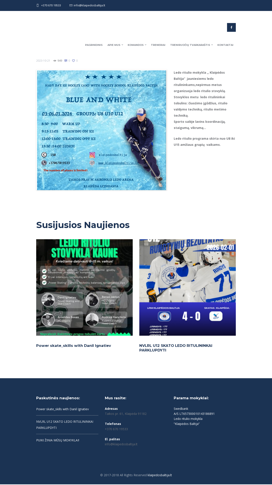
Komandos (136, 44)
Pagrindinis (94, 44)
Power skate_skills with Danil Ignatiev (74, 346)
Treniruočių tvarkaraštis (190, 44)
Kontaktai (225, 44)
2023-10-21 (43, 60)
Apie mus (113, 44)
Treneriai (158, 44)
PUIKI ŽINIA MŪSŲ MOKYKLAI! (58, 441)
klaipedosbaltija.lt (160, 476)
